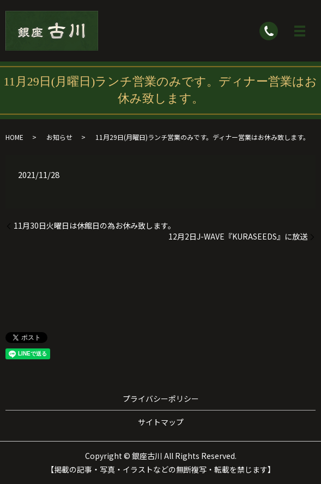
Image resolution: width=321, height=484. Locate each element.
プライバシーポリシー (161, 398)
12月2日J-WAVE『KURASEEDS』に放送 (237, 236)
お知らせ (59, 137)
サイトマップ (161, 421)
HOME (14, 137)
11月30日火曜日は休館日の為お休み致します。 (94, 225)
